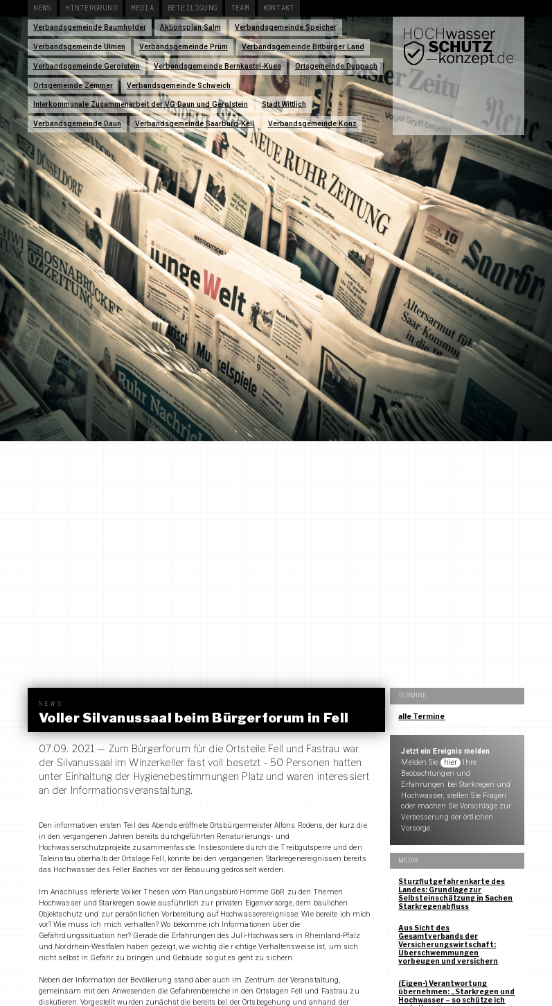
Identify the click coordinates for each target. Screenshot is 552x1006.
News (42, 7)
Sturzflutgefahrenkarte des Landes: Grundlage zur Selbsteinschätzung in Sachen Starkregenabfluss (455, 893)
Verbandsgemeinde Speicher (286, 27)
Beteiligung (192, 7)
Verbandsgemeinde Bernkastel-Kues (217, 66)
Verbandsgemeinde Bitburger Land (303, 46)
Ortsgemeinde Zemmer (73, 85)
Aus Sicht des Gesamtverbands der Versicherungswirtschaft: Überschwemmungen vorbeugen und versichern (448, 944)
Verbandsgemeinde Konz (312, 123)
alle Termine (421, 716)
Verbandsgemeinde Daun (77, 123)
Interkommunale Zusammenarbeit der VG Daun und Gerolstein (140, 104)
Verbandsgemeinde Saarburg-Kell (194, 123)
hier (450, 762)
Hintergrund (91, 7)
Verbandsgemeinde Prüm (183, 46)
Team (240, 7)
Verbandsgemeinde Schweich (179, 85)
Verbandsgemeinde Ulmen (79, 46)
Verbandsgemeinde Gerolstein (86, 66)
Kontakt (278, 7)
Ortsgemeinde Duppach (336, 66)
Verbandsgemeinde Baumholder (89, 27)
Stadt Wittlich (284, 104)
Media (142, 7)
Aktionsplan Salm (190, 27)
